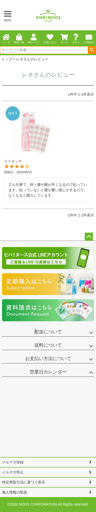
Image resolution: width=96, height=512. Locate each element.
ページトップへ (89, 237)
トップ (6, 59)
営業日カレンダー (48, 371)
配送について (48, 331)
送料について (48, 345)
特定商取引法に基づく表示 (23, 482)
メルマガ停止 (13, 472)
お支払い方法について (48, 358)
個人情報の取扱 (14, 492)
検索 (92, 50)
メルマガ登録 (13, 462)
